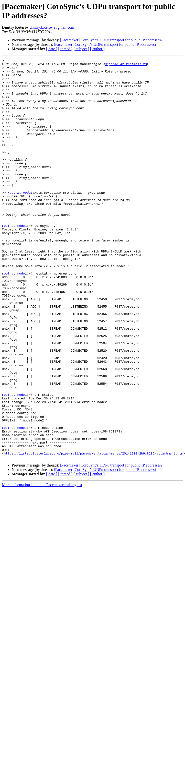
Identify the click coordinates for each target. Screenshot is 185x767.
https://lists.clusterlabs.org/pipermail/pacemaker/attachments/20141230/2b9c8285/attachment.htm (93, 532)
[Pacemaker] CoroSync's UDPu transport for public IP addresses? (111, 40)
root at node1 (20, 219)
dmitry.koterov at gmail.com (52, 27)
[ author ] (97, 49)
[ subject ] (81, 49)
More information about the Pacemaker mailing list (42, 564)
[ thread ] (65, 49)
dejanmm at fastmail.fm (126, 65)
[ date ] (51, 49)
